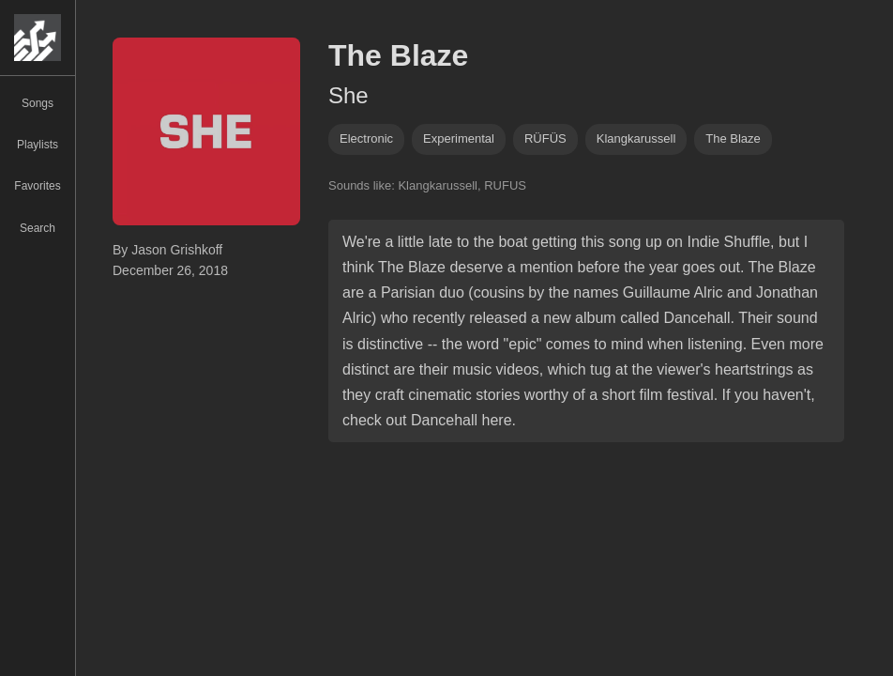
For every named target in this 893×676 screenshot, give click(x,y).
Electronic (366, 138)
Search (37, 228)
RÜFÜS (545, 138)
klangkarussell (636, 138)
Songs (37, 103)
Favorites (37, 185)
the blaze (733, 138)
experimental (458, 138)
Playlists (37, 144)
